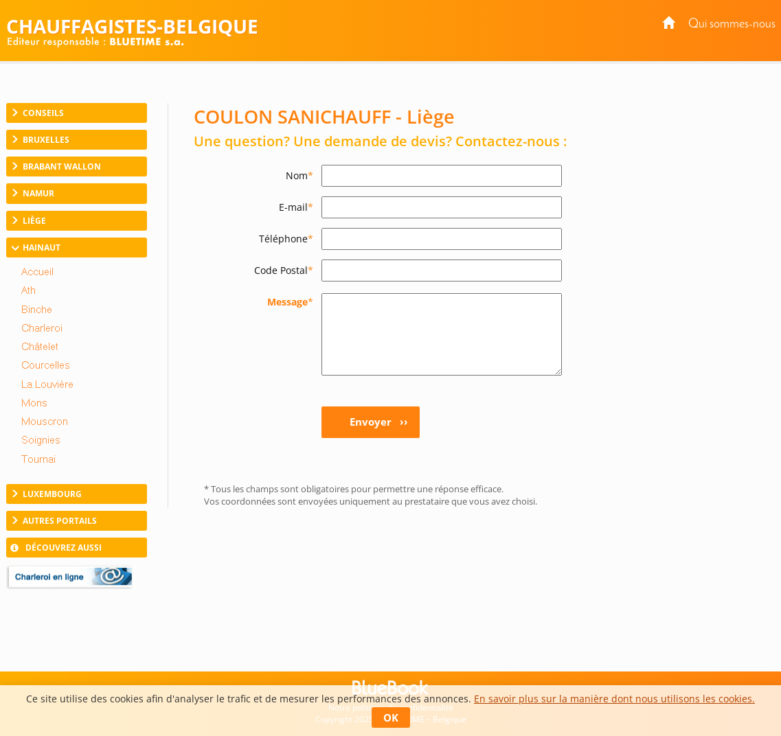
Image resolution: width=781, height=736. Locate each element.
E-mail (296, 207)
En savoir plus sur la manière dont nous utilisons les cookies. (614, 698)
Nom (299, 175)
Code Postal (283, 270)
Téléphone (286, 238)
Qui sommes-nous (732, 24)
